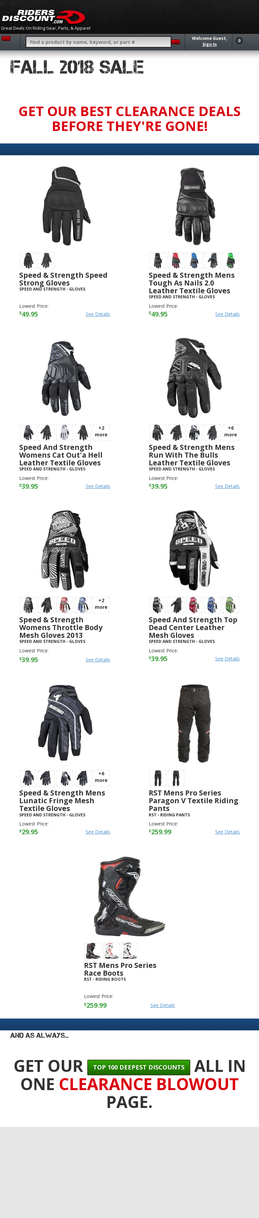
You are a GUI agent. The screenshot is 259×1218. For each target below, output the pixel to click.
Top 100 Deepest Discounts (138, 1067)
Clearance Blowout (149, 1084)
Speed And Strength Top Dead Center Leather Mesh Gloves (193, 627)
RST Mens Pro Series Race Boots (120, 969)
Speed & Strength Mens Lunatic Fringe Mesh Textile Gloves (62, 800)
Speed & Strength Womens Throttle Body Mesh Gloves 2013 (61, 627)
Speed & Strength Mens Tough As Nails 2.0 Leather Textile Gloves (192, 282)
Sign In (209, 44)
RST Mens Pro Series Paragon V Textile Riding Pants (193, 800)
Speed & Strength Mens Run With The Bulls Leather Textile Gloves (192, 454)
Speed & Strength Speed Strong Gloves (63, 279)
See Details (98, 314)
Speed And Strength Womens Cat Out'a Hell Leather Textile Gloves (61, 454)
